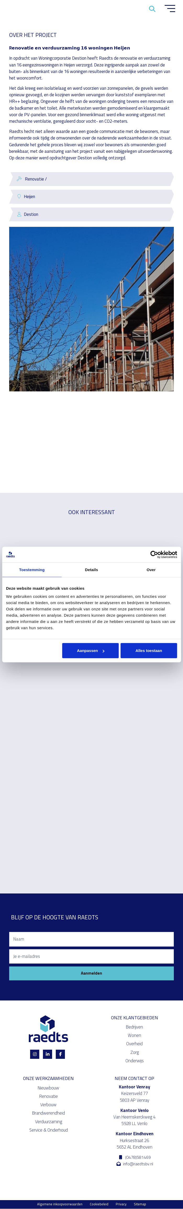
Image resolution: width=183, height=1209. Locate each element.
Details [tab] (91, 569)
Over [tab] (151, 569)
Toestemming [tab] (32, 569)
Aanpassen (90, 650)
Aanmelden (91, 973)
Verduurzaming (48, 1121)
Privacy (121, 1204)
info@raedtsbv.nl (134, 1164)
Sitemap (140, 1204)
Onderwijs (134, 1061)
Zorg (134, 1052)
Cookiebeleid (99, 1204)
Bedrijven (134, 1027)
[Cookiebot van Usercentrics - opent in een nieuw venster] (154, 554)
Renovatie (48, 1096)
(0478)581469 (134, 1157)
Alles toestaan (148, 650)
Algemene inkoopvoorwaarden (59, 1204)
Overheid (134, 1044)
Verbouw (48, 1105)
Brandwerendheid (48, 1113)
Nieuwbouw (48, 1088)
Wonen (134, 1035)
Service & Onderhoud (48, 1130)
